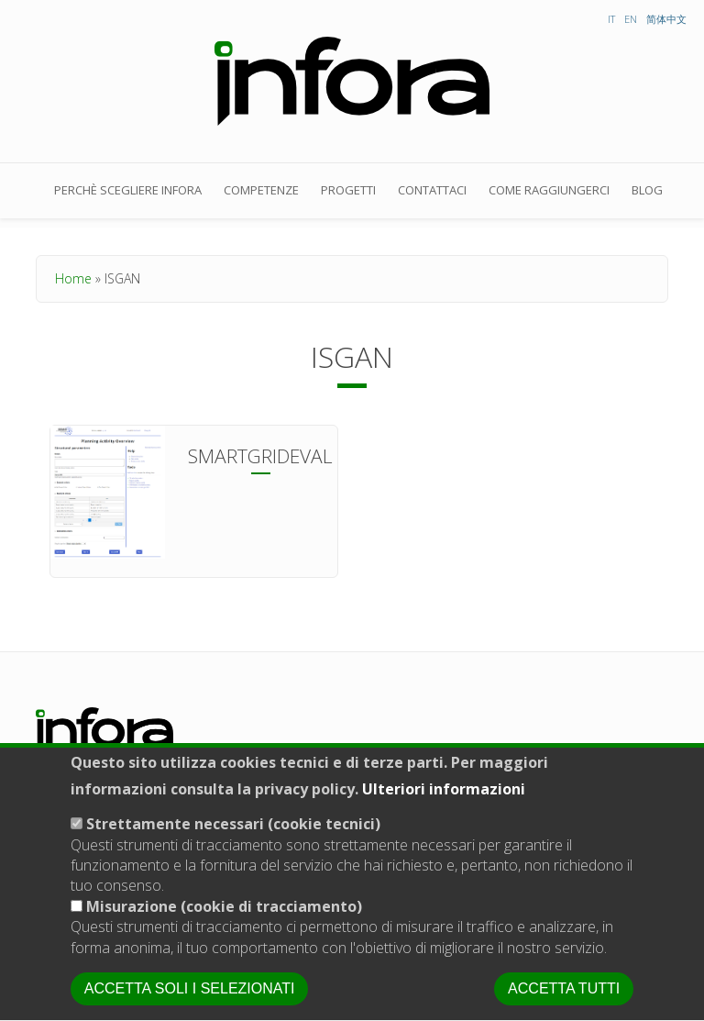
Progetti (348, 190)
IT (611, 19)
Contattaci (432, 190)
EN (630, 19)
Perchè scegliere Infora (128, 190)
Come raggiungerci (549, 190)
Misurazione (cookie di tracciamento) (224, 933)
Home (73, 278)
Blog (647, 190)
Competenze (261, 190)
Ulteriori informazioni (443, 815)
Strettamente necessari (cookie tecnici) (233, 851)
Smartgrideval (260, 456)
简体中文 (666, 19)
